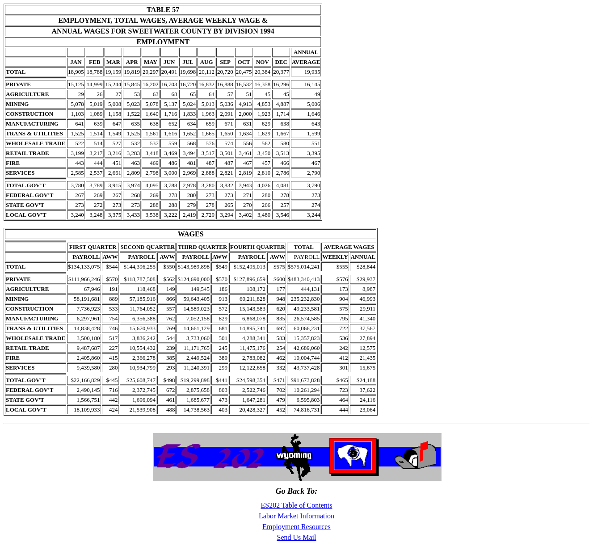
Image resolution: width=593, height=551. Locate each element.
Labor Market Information (296, 516)
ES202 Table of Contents (296, 505)
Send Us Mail (296, 537)
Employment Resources (296, 526)
